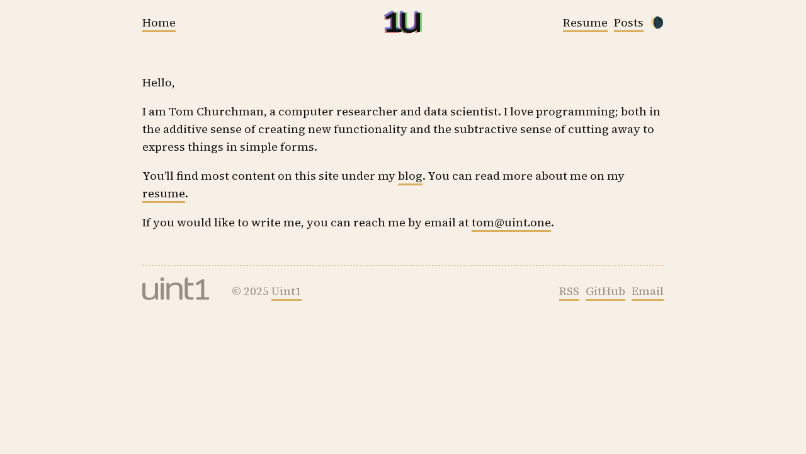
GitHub (605, 291)
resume (163, 193)
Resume (585, 22)
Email (648, 291)
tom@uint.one (511, 222)
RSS (569, 291)
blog (410, 175)
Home (159, 22)
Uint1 (286, 291)
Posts (629, 22)
